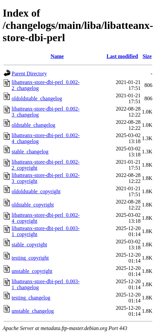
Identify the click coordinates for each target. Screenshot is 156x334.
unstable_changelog (33, 311)
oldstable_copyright (33, 205)
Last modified (122, 56)
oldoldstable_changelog (37, 98)
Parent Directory (29, 73)
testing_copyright (30, 258)
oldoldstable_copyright (36, 191)
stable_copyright (29, 244)
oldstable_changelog (33, 125)
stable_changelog (30, 151)
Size (147, 56)
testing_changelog (31, 297)
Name (57, 56)
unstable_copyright (32, 271)
